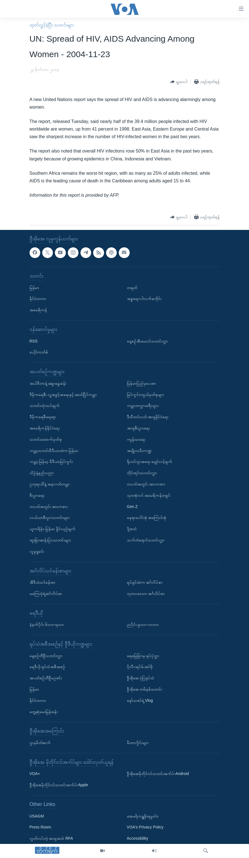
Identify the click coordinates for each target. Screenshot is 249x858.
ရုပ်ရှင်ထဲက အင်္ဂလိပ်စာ (145, 582)
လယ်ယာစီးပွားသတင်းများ (49, 518)
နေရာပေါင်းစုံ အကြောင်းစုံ (147, 518)
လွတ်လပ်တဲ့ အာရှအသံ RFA (51, 838)
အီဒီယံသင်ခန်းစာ (42, 582)
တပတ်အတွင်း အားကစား (49, 506)
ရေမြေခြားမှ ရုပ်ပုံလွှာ (143, 655)
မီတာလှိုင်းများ (138, 743)
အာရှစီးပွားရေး (138, 428)
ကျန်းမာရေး (136, 439)
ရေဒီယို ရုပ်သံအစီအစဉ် (48, 667)
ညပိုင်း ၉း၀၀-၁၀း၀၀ (143, 624)
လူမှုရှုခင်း (37, 551)
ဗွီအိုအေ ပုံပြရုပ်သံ (140, 678)
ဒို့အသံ (132, 529)
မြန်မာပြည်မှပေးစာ (141, 383)
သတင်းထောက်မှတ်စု (46, 439)
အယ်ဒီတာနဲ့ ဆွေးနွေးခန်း (48, 383)
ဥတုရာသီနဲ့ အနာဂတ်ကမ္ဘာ (50, 484)
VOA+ (35, 774)
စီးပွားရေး (37, 495)
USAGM (37, 816)
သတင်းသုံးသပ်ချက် (45, 406)
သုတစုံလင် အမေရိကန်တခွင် (149, 495)
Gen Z (132, 506)
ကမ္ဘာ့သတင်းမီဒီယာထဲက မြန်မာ (54, 450)
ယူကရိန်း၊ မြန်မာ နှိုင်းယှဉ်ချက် (53, 529)
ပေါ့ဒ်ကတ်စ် (39, 352)
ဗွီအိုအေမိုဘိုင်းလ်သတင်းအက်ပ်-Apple (59, 785)
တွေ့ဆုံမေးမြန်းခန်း (44, 711)
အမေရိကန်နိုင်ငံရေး (45, 428)
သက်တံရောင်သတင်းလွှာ (146, 540)
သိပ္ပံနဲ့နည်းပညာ (42, 473)
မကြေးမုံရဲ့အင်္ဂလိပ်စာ (46, 593)
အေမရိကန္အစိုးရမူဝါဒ (142, 816)
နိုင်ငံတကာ (38, 299)
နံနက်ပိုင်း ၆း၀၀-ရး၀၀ (47, 624)
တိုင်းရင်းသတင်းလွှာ (142, 473)
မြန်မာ (34, 287)
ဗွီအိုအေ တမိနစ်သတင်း (144, 689)
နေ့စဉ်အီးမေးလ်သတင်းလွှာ (147, 341)
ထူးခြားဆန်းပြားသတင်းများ (50, 540)
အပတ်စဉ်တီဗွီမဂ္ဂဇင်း (46, 678)
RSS (34, 341)
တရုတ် (132, 287)
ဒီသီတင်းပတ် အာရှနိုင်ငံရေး (148, 417)
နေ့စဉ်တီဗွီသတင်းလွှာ (46, 655)
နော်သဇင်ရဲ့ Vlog (140, 700)
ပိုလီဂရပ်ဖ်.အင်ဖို (140, 667)
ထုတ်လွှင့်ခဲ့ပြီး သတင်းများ (52, 25)
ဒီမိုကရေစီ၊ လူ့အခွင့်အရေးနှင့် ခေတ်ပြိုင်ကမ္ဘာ (63, 394)
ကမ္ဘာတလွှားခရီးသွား (143, 406)
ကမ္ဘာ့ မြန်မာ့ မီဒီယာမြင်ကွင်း (51, 462)
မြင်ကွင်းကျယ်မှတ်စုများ (145, 394)
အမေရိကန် (38, 310)
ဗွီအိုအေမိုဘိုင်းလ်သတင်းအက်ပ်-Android (158, 774)
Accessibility (137, 838)
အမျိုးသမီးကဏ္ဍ (139, 450)
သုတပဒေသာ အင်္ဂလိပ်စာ (146, 593)
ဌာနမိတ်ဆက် (40, 743)
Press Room (40, 827)
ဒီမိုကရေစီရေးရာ (43, 417)
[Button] (178, 82)
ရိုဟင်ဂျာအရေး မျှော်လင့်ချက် (149, 462)
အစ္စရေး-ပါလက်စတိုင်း (144, 299)
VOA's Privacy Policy (145, 827)
